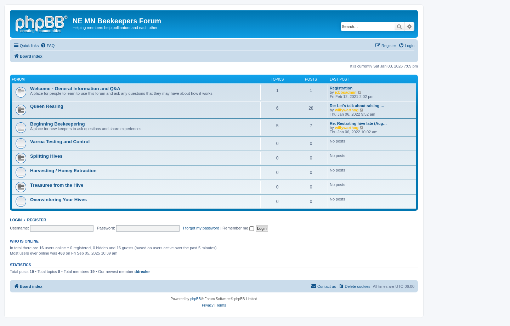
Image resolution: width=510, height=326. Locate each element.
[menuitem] (47, 45)
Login (16, 220)
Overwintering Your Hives (58, 199)
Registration (341, 88)
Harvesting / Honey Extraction (63, 170)
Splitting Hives (46, 156)
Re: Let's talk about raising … (357, 106)
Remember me (238, 228)
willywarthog (347, 110)
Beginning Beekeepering (57, 124)
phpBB (195, 299)
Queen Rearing (46, 106)
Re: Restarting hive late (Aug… (358, 123)
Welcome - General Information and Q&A (75, 88)
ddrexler (142, 271)
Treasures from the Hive (56, 185)
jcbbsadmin (346, 92)
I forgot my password (201, 228)
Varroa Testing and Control (60, 141)
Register (36, 220)
